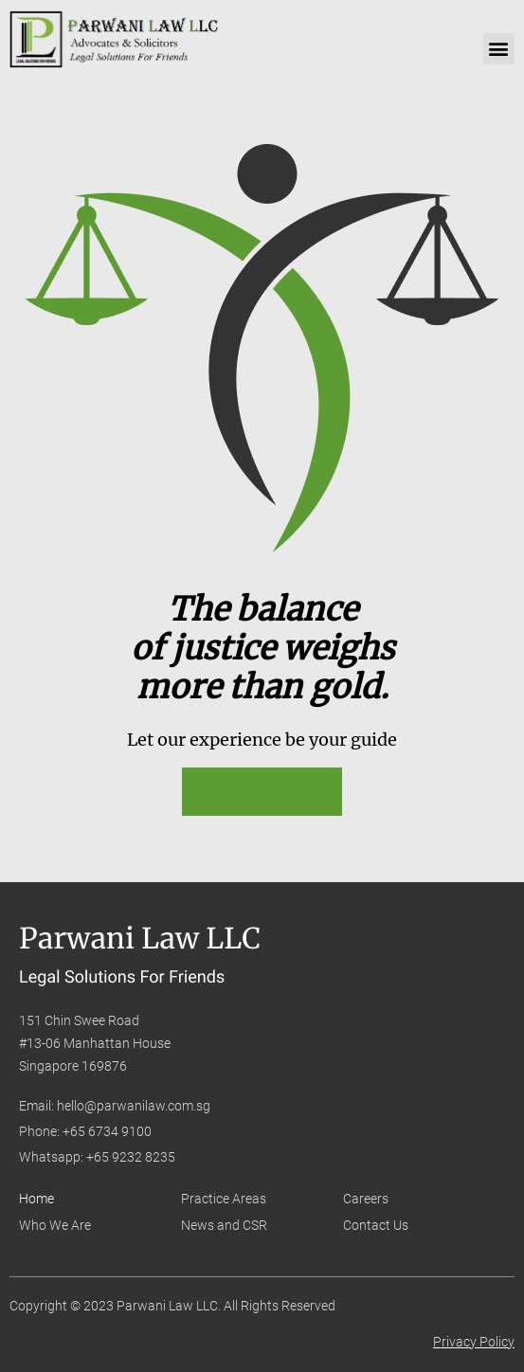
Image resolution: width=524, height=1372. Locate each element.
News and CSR (224, 1225)
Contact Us (375, 1225)
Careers (365, 1198)
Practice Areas (223, 1198)
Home (36, 1198)
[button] (499, 48)
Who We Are (55, 1225)
